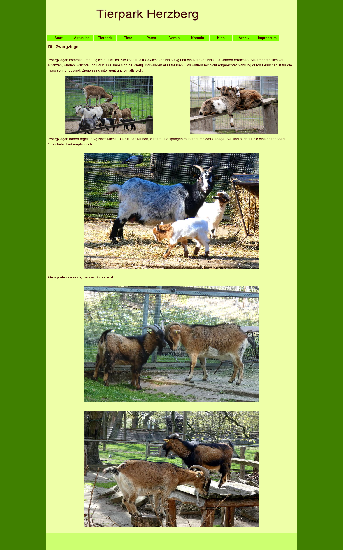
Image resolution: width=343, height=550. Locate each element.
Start (58, 38)
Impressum (267, 38)
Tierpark (105, 38)
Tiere (128, 38)
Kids (221, 38)
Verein (174, 38)
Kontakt (197, 38)
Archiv (244, 38)
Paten (151, 38)
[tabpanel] (171, 49)
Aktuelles (81, 38)
